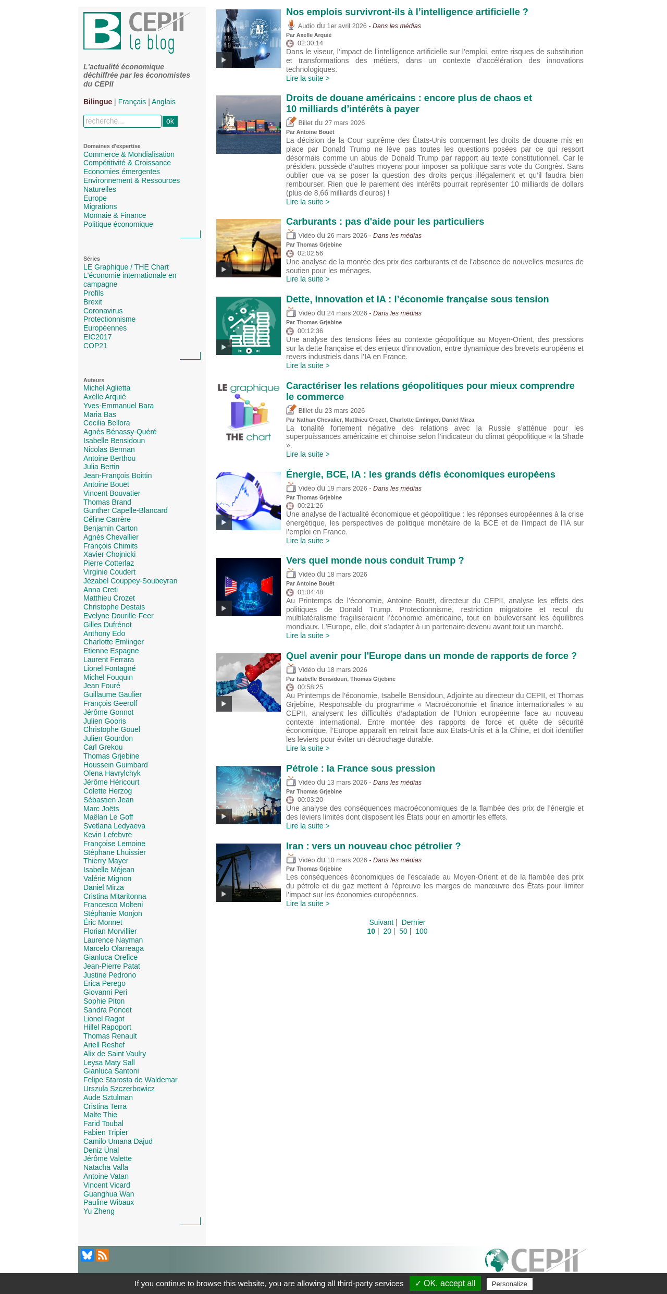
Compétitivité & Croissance (127, 162)
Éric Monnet (102, 922)
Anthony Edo (104, 633)
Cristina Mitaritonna (114, 896)
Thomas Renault (110, 1036)
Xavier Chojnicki (109, 554)
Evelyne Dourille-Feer (118, 616)
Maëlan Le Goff (108, 817)
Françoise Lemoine (114, 843)
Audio (300, 26)
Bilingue (97, 101)
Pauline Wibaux (108, 1202)
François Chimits (110, 546)
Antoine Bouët (106, 484)
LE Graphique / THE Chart (126, 267)
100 (421, 931)
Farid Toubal (103, 1123)
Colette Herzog (107, 791)
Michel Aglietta (106, 388)
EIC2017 (97, 337)
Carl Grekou (102, 747)
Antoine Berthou (109, 458)
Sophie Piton (104, 1001)
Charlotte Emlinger (113, 642)
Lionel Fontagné (109, 668)
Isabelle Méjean (108, 869)
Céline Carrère (107, 519)
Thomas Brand (107, 502)
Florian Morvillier (110, 931)
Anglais (164, 101)
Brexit (92, 302)
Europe (95, 198)
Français (132, 101)
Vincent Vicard (106, 1185)
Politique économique (118, 224)
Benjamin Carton (110, 528)
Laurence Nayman (113, 940)
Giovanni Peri (105, 992)
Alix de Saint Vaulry (114, 1053)
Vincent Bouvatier (111, 493)
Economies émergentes (121, 171)
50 (403, 931)
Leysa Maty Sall (109, 1062)
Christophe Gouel (111, 729)
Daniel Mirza (103, 887)
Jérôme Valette (107, 1158)
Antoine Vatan (106, 1176)
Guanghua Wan (108, 1194)
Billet (299, 123)
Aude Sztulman (108, 1097)
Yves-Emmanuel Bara (118, 405)
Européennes (105, 328)
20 (387, 931)
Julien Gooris (104, 721)
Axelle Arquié (104, 397)
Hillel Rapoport (107, 1027)
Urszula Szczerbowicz (119, 1088)
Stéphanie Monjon (112, 913)
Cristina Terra (105, 1106)
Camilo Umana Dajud (118, 1141)
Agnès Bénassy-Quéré (120, 432)
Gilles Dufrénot (107, 624)
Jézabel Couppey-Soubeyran (130, 581)
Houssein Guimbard (115, 765)
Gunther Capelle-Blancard (125, 510)
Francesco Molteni (113, 904)
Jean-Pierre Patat (111, 966)
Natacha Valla (105, 1167)
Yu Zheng (99, 1211)
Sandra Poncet (107, 1010)
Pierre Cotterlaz (108, 563)
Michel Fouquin (108, 677)
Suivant (381, 922)
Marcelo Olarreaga (113, 948)
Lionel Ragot (104, 1019)
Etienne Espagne (111, 650)
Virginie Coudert (109, 572)
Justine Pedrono (109, 975)
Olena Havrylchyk (112, 773)
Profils (93, 293)
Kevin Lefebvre (107, 835)
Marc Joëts (101, 808)
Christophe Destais (114, 607)
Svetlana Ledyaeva (114, 826)
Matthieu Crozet (109, 598)
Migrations (100, 206)
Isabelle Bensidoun (114, 440)
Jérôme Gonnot (108, 712)
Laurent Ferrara (108, 659)
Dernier (414, 922)
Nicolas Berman (109, 449)
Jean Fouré (101, 685)
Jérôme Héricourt (111, 782)
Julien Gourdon (108, 738)
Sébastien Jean (108, 800)
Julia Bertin (101, 466)
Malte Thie (100, 1114)
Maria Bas (99, 414)
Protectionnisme (109, 319)
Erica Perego (104, 983)
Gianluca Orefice (110, 957)
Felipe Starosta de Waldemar (130, 1080)
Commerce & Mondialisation (129, 154)
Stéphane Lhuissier (114, 852)
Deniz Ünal (101, 1150)
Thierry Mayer (105, 861)
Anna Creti (100, 589)
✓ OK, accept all (445, 1283)
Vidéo (300, 235)
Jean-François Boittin (117, 475)
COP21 (95, 345)
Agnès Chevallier (111, 537)
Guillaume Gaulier (112, 694)
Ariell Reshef (104, 1045)
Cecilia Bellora (106, 423)
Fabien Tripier (105, 1132)
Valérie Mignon (107, 878)
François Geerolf (110, 703)
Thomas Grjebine (111, 756)
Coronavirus (102, 311)
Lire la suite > (308, 78)
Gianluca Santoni (111, 1071)
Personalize (509, 1284)
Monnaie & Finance (114, 215)
